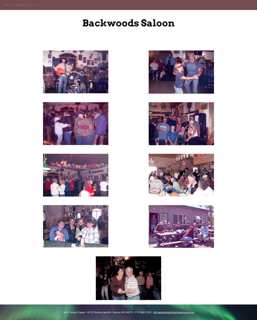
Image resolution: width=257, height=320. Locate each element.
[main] (128, 23)
